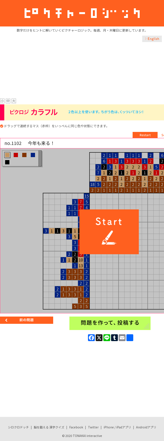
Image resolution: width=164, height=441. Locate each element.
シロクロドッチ (18, 427)
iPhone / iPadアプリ (117, 427)
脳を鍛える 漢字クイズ (49, 427)
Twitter (93, 427)
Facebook (76, 427)
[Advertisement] (82, 74)
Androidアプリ (146, 427)
